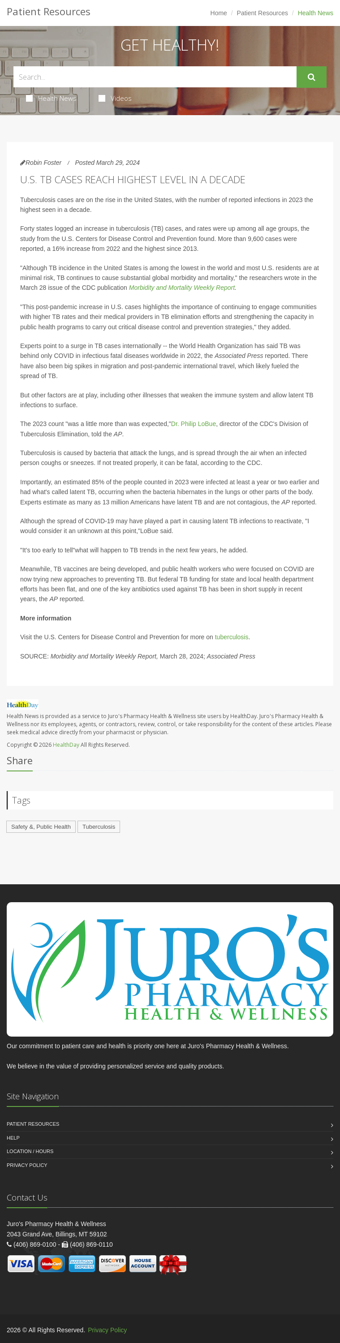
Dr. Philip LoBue (193, 423)
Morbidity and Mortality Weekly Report (182, 287)
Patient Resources (262, 13)
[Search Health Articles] (155, 76)
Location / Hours (30, 1151)
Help (13, 1138)
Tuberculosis (98, 826)
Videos (115, 98)
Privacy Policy (27, 1165)
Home (219, 13)
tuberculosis (232, 637)
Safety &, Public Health (41, 826)
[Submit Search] (312, 77)
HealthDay (66, 745)
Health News (51, 98)
